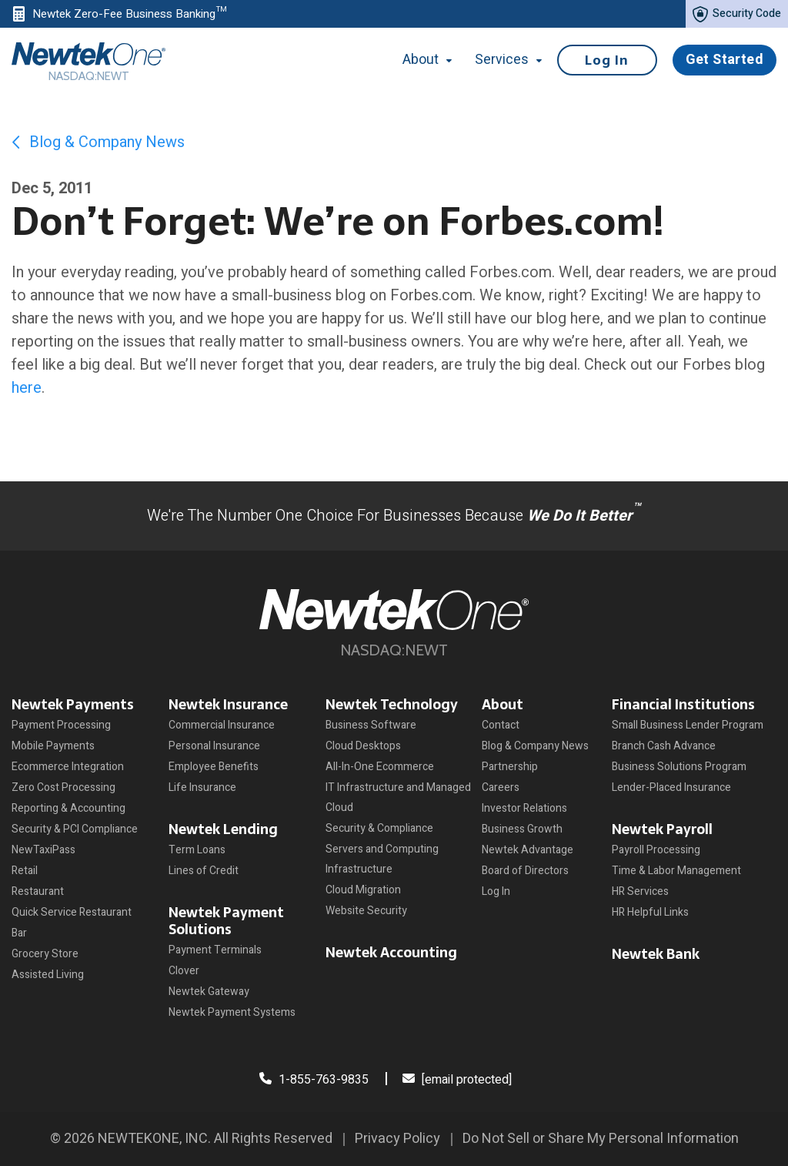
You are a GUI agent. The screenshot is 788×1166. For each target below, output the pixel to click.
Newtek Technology (392, 704)
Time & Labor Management (676, 871)
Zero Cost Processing (63, 787)
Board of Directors (525, 871)
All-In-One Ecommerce (380, 767)
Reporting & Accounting (68, 808)
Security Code (737, 13)
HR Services (640, 891)
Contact (500, 725)
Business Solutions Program (679, 767)
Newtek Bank (656, 954)
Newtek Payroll (662, 829)
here (27, 388)
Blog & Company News (98, 142)
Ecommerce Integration (68, 767)
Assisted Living (48, 975)
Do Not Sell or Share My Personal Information (600, 1138)
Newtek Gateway (209, 991)
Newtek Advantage (527, 850)
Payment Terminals (215, 950)
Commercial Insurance (222, 725)
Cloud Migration (363, 890)
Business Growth (522, 829)
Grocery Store (45, 954)
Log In (607, 60)
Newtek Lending (223, 829)
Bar (19, 933)
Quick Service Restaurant (72, 912)
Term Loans (197, 850)
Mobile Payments (53, 746)
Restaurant (38, 891)
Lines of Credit (204, 871)
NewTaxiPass (43, 850)
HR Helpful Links (650, 912)
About (502, 704)
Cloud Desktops (363, 746)
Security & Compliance (379, 828)
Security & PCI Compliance (75, 829)
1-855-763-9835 (314, 1080)
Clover (184, 971)
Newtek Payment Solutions (226, 920)
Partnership (510, 767)
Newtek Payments (73, 704)
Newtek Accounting (391, 952)
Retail (25, 871)
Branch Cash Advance (664, 746)
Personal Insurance (214, 746)
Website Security (366, 911)
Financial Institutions (683, 704)
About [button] (436, 60)
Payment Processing (61, 725)
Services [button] (508, 60)
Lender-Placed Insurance (671, 787)
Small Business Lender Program (687, 725)
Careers (500, 787)
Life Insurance (202, 787)
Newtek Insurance (228, 704)
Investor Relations (524, 808)
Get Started (724, 59)
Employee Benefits (214, 767)
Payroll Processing (656, 850)
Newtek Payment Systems (232, 1012)
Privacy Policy (397, 1138)
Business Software (371, 725)
